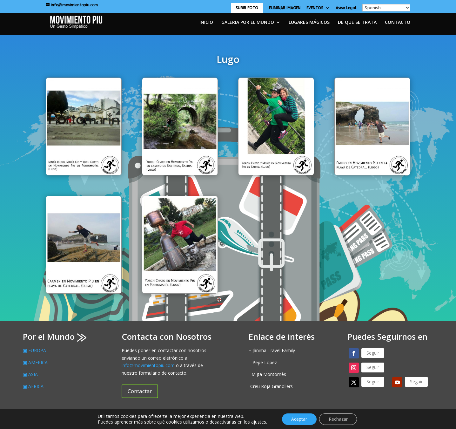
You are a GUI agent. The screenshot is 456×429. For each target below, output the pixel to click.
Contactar (140, 391)
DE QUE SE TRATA (357, 22)
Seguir (372, 353)
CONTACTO (397, 22)
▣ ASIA (30, 374)
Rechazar (338, 419)
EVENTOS (314, 8)
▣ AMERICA (35, 362)
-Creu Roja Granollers (271, 386)
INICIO (206, 22)
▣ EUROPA (34, 350)
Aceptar (299, 419)
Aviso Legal (346, 8)
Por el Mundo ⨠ (54, 336)
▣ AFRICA (33, 386)
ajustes (258, 422)
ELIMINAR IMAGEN (284, 8)
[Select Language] (386, 7)
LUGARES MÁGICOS (309, 22)
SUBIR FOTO (247, 8)
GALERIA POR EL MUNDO (247, 22)
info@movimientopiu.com (148, 365)
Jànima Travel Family (272, 350)
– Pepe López (263, 362)
